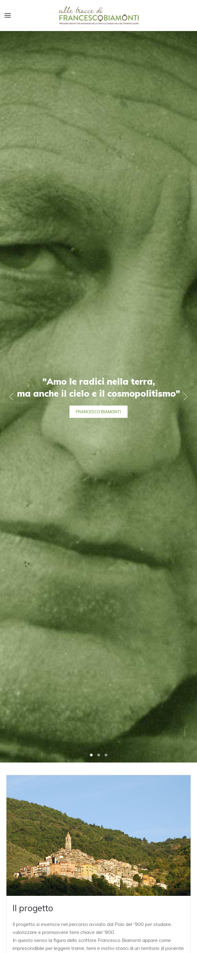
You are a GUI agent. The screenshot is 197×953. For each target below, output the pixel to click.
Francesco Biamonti (98, 411)
